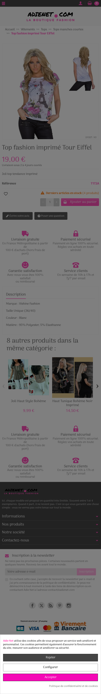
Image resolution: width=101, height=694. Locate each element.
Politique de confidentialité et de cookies (73, 686)
